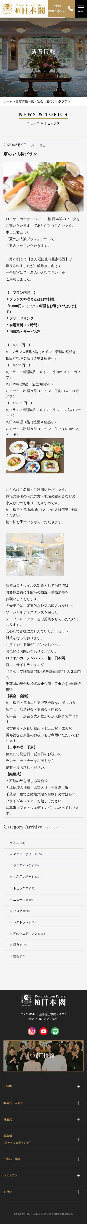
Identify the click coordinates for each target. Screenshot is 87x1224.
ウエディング (22, 865)
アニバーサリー (23, 854)
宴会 (16, 956)
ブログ (17, 911)
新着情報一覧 (25, 101)
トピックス (20, 888)
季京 (16, 945)
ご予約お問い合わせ (56, 8)
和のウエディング (25, 933)
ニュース (19, 899)
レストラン (20, 922)
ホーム (8, 101)
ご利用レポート (23, 876)
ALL (16, 842)
